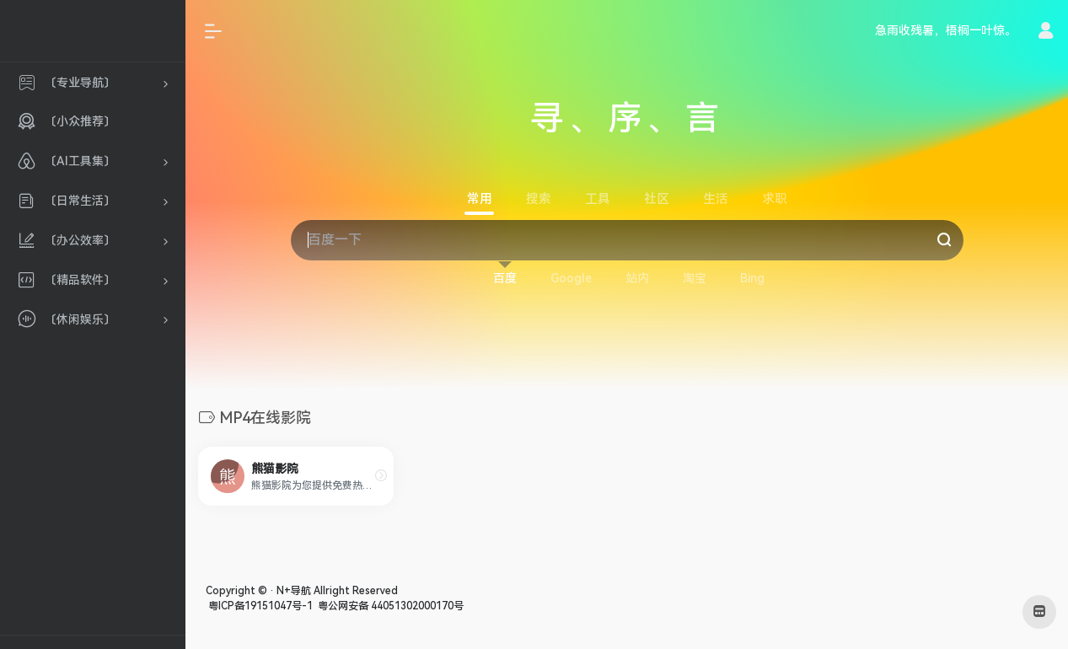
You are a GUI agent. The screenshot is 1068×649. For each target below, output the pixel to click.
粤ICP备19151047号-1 (259, 606)
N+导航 (293, 591)
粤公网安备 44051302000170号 (389, 606)
